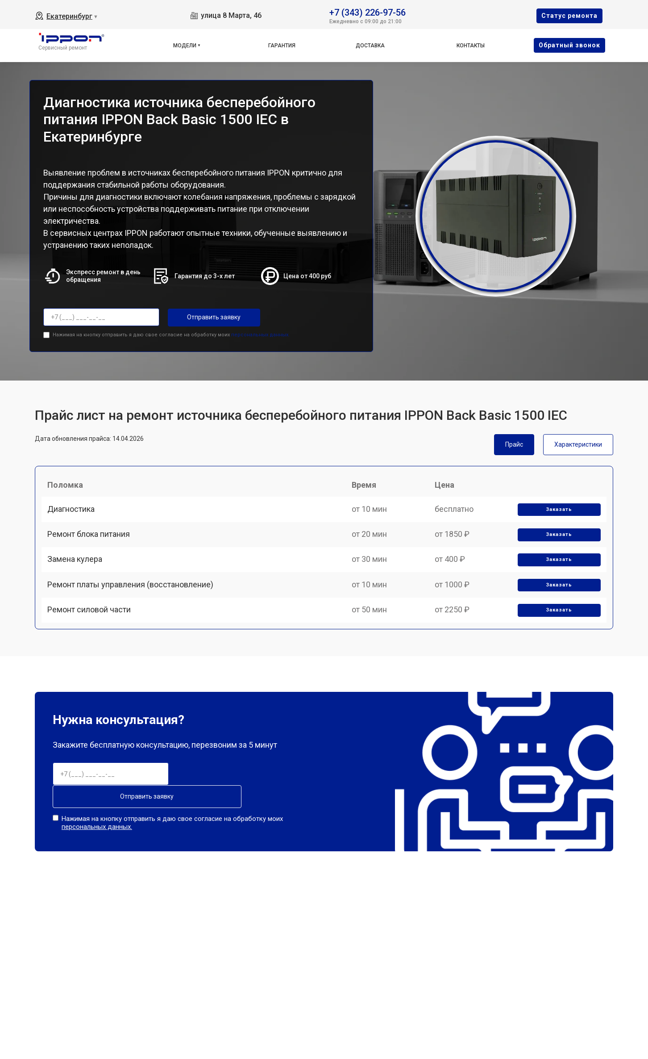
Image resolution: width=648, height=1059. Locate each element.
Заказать (557, 516)
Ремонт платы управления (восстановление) (133, 608)
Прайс (514, 442)
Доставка (370, 45)
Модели (184, 45)
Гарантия (281, 45)
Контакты (471, 45)
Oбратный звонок (569, 45)
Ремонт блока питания (91, 546)
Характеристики (578, 442)
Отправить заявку (203, 317)
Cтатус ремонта (569, 15)
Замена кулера (77, 577)
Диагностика (74, 515)
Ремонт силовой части (92, 640)
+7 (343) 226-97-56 (367, 12)
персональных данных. (260, 333)
